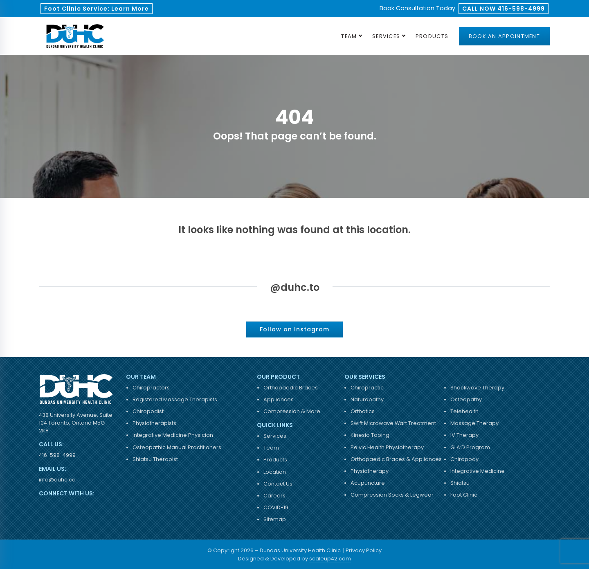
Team (349, 36)
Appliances (278, 399)
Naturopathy (367, 399)
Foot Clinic (463, 494)
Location (274, 471)
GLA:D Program (470, 447)
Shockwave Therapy (477, 387)
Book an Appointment (504, 36)
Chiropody (464, 459)
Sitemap (274, 519)
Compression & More (291, 411)
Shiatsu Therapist (155, 459)
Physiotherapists (154, 423)
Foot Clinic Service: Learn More (96, 8)
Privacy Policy (364, 550)
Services (386, 36)
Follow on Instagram (294, 329)
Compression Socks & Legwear (392, 494)
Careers (274, 495)
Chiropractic (367, 387)
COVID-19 (275, 507)
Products (432, 36)
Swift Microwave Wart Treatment (393, 423)
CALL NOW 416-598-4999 (503, 8)
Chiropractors (151, 387)
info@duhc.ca (57, 479)
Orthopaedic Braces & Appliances (396, 459)
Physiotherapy (370, 471)
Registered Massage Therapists (175, 399)
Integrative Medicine (477, 471)
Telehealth (464, 411)
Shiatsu (460, 482)
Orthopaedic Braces (290, 387)
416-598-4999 (57, 455)
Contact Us (277, 483)
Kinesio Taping (370, 435)
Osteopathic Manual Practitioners (177, 447)
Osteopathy (466, 399)
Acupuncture (368, 482)
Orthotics (363, 411)
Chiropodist (148, 411)
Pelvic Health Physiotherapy (387, 447)
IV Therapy (464, 435)
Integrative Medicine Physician (173, 435)
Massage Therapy (474, 423)
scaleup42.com (330, 558)
